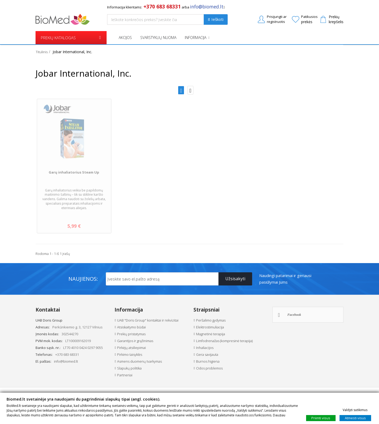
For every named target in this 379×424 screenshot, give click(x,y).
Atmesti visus (355, 417)
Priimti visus (320, 417)
